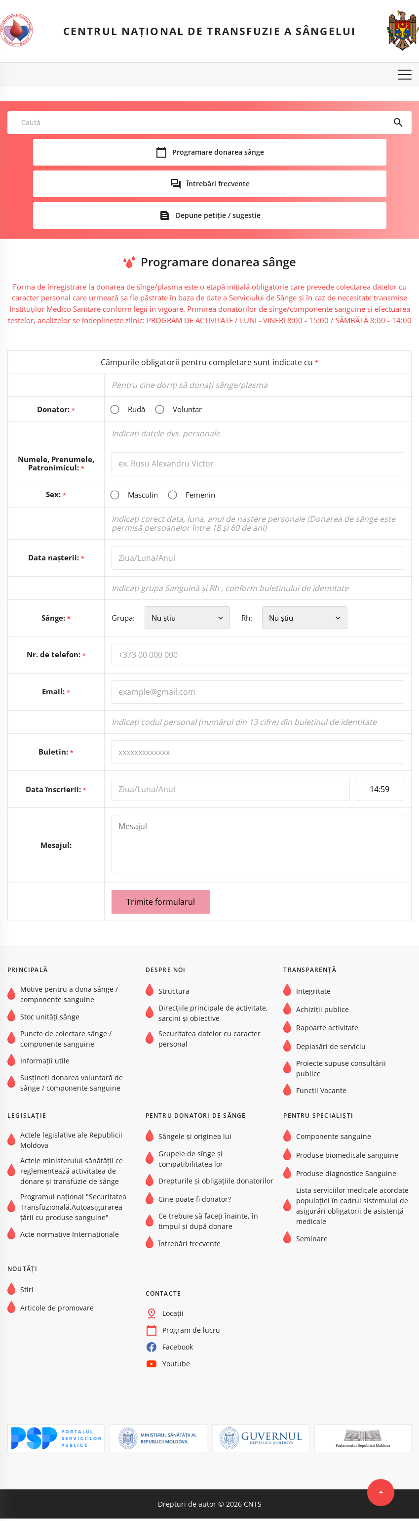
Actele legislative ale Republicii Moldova (71, 1142)
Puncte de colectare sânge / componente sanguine (66, 1041)
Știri (27, 1292)
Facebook (177, 1349)
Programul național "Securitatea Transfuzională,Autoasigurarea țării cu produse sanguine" (73, 1209)
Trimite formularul (160, 904)
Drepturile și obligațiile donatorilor (215, 1183)
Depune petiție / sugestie (218, 215)
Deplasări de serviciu (331, 1049)
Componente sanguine (333, 1138)
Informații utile (45, 1063)
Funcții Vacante (321, 1093)
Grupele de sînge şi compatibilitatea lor (190, 1161)
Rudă (128, 410)
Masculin (134, 495)
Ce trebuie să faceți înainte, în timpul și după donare (208, 1223)
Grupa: (173, 619)
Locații (173, 1315)
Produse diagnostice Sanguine (346, 1176)
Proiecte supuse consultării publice (341, 1071)
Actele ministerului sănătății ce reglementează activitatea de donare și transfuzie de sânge (71, 1173)
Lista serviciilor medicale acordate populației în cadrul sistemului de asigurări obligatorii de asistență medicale (352, 1208)
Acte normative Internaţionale (69, 1236)
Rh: (302, 619)
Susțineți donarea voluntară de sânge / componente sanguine (71, 1085)
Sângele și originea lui (194, 1138)
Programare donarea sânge (218, 152)
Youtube (176, 1366)
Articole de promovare (57, 1310)
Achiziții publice (322, 1011)
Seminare (312, 1241)
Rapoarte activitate (327, 1030)
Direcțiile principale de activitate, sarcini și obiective (213, 1015)
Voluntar (178, 410)
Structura (174, 993)
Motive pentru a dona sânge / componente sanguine (69, 997)
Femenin (192, 495)
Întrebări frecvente (218, 184)
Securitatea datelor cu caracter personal (209, 1041)
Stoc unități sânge (49, 1018)
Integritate (313, 993)
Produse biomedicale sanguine (347, 1157)
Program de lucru (191, 1332)
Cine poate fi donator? (194, 1201)
